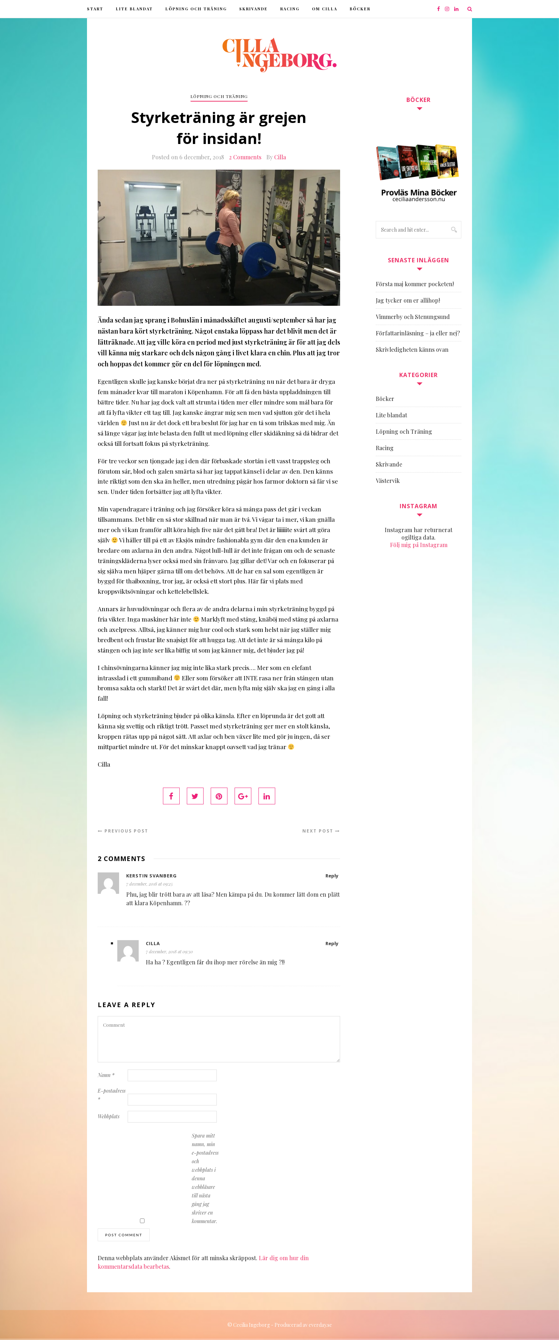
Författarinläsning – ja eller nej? (418, 333)
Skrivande (253, 8)
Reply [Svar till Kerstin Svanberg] (331, 875)
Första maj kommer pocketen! (415, 284)
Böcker (360, 8)
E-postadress (111, 1095)
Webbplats (108, 1116)
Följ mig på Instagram (418, 544)
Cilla (280, 157)
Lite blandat (134, 8)
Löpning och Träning (196, 8)
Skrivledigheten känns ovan (412, 349)
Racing (289, 8)
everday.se (320, 1324)
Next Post (321, 831)
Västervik (388, 480)
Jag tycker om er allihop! (408, 300)
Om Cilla (324, 8)
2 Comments (245, 157)
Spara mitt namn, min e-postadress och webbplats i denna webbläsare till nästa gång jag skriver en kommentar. (205, 1178)
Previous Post (123, 831)
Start (95, 8)
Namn (106, 1075)
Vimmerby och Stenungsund (413, 316)
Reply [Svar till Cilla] (331, 943)
